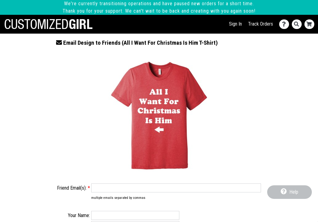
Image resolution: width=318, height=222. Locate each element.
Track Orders (260, 24)
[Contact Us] (285, 24)
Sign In (235, 24)
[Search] (298, 24)
